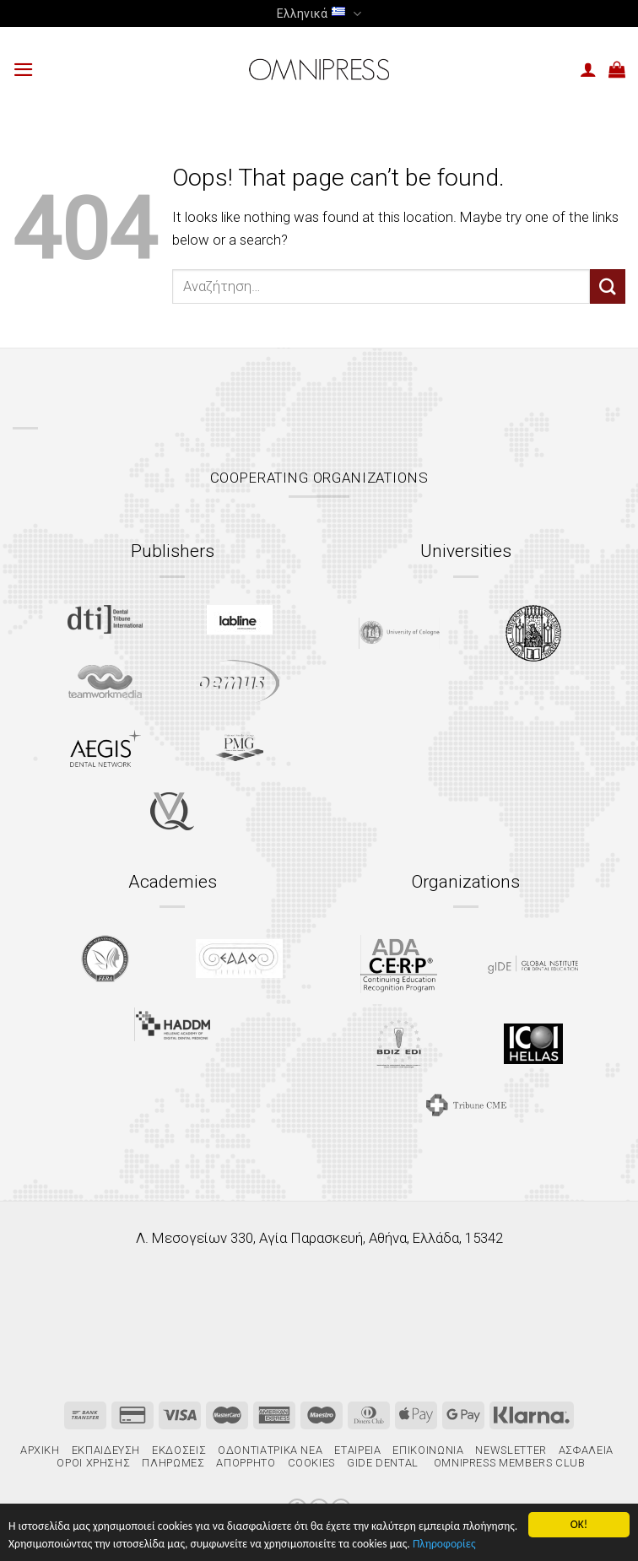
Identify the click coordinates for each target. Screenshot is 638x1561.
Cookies (312, 1462)
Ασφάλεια (586, 1450)
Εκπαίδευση (106, 1450)
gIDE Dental (383, 1462)
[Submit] (607, 286)
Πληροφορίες (444, 1544)
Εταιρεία (357, 1450)
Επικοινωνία (427, 1450)
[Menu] (24, 69)
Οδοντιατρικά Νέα (270, 1450)
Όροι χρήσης (93, 1462)
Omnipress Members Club (508, 1462)
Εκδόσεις (179, 1450)
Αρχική (40, 1450)
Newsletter (510, 1450)
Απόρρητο (245, 1462)
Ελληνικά (318, 14)
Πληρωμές (173, 1462)
